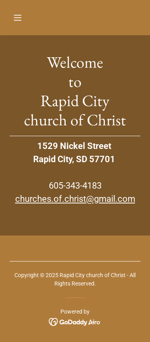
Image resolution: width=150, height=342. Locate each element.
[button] (25, 18)
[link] (75, 321)
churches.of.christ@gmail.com (75, 199)
